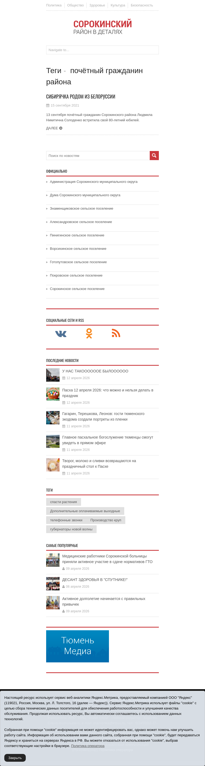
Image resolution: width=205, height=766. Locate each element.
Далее (52, 128)
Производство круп (105, 520)
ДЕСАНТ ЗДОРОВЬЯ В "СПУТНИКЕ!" (95, 580)
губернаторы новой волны (71, 529)
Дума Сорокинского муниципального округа (85, 195)
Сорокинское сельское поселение (77, 289)
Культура (118, 5)
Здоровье (97, 5)
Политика (54, 5)
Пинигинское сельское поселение (77, 235)
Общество (75, 5)
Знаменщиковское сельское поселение (81, 208)
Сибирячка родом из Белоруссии (80, 96)
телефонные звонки (66, 520)
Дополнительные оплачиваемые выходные (85, 511)
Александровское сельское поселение (81, 222)
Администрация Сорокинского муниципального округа (94, 182)
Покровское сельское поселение (76, 275)
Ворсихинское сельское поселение (78, 249)
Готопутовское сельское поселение (78, 262)
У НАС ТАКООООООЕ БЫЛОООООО (95, 371)
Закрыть (15, 758)
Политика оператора (87, 746)
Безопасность (142, 5)
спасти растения (63, 502)
